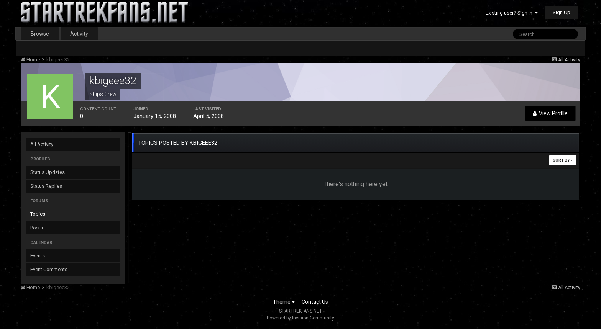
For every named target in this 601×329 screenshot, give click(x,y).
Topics (37, 214)
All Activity (41, 144)
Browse (40, 34)
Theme (284, 302)
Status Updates (47, 172)
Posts (36, 228)
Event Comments (48, 269)
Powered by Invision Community (300, 318)
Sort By (563, 160)
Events (37, 256)
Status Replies (46, 186)
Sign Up (561, 12)
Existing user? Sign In (512, 13)
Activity (79, 34)
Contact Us (315, 302)
